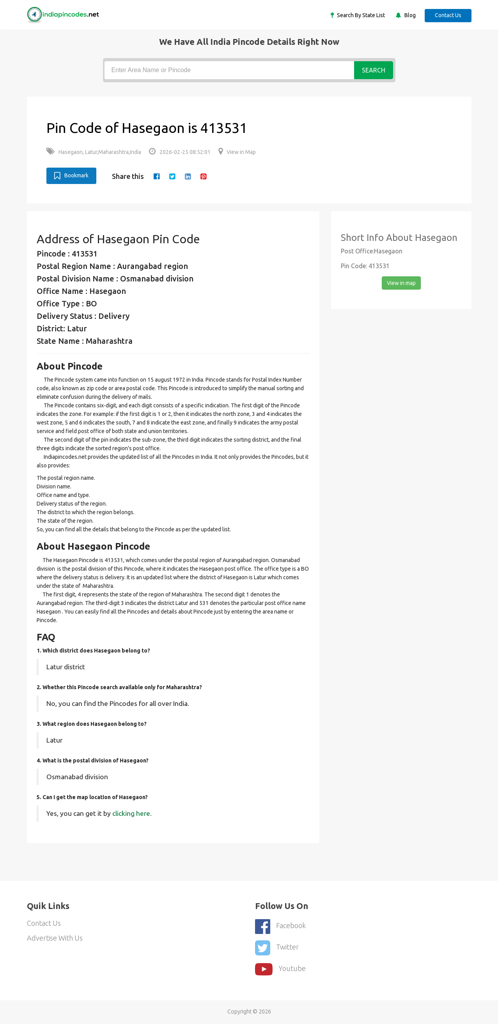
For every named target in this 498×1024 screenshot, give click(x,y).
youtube (280, 969)
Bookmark (71, 176)
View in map (401, 283)
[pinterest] (203, 176)
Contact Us (448, 15)
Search (373, 70)
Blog (409, 15)
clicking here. (132, 813)
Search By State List (360, 15)
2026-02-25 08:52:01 (180, 152)
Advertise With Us (55, 938)
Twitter (277, 948)
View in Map (237, 152)
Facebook (280, 926)
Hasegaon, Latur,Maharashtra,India (93, 152)
